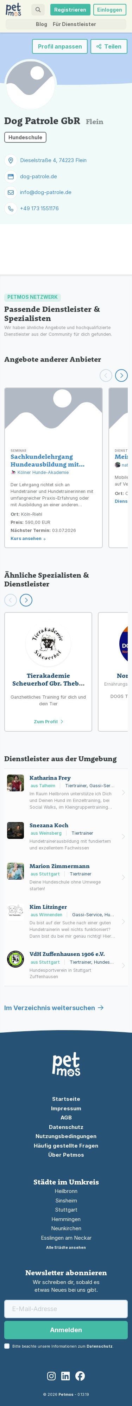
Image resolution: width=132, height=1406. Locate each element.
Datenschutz (66, 1127)
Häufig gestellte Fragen (66, 1145)
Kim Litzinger (48, 906)
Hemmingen (66, 1219)
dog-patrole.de (38, 176)
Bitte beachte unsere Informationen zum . (63, 1346)
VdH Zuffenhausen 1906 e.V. (67, 953)
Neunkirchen (66, 1228)
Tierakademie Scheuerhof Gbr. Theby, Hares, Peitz (48, 683)
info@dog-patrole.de (45, 192)
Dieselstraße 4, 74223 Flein (53, 160)
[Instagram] (51, 1376)
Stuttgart (66, 1209)
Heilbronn (66, 1191)
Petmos (66, 1394)
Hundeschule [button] (25, 137)
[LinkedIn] (65, 1376)
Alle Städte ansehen (66, 1247)
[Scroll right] (26, 600)
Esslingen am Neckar (66, 1237)
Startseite (66, 1099)
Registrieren (70, 10)
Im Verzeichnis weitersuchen (53, 1008)
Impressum (66, 1108)
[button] (37, 9)
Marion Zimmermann (60, 865)
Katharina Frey (50, 777)
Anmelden (66, 1330)
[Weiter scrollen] (121, 375)
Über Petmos (66, 1154)
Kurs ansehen (26, 538)
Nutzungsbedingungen (66, 1136)
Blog (41, 24)
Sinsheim (66, 1200)
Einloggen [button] (109, 10)
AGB (66, 1117)
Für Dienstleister (74, 24)
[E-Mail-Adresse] (66, 1309)
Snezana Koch (49, 825)
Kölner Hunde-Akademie (40, 472)
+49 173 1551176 (39, 208)
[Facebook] (80, 1376)
